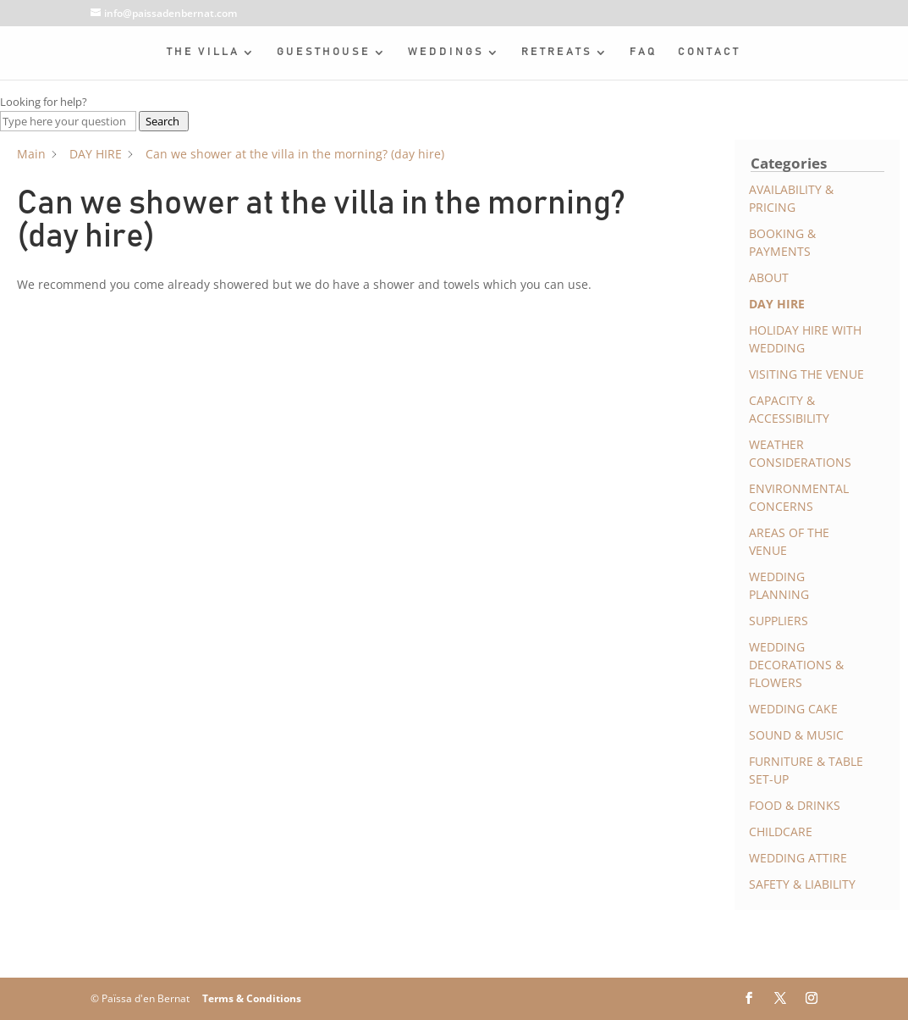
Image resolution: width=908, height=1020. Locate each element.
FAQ (644, 52)
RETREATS (556, 52)
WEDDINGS (446, 52)
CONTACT (709, 52)
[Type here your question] (68, 121)
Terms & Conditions (251, 998)
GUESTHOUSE (324, 52)
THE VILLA (203, 52)
